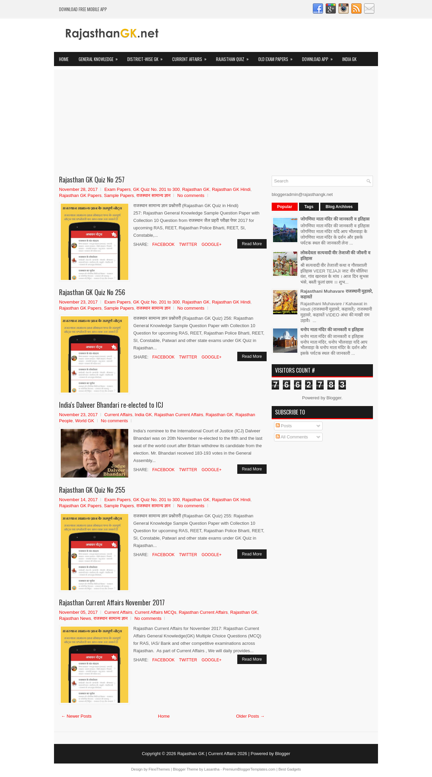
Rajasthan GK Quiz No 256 (92, 292)
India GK (349, 59)
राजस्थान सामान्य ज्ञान (153, 195)
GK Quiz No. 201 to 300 (156, 189)
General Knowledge (100, 57)
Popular (284, 206)
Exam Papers (117, 189)
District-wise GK (147, 57)
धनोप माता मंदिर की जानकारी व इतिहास (331, 329)
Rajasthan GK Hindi (231, 189)
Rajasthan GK (196, 189)
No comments (190, 195)
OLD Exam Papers (277, 57)
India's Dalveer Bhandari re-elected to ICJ (111, 404)
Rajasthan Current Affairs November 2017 (112, 602)
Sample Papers (119, 195)
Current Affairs (191, 57)
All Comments (292, 436)
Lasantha (211, 769)
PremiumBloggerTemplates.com (249, 769)
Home (64, 59)
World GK (84, 420)
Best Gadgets (289, 769)
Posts (284, 425)
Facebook (162, 244)
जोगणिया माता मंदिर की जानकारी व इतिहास (335, 219)
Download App (319, 57)
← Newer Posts (76, 716)
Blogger (333, 397)
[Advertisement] (216, 125)
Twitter (187, 244)
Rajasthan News (75, 618)
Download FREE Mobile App (83, 9)
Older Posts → (250, 716)
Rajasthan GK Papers (80, 195)
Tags (309, 206)
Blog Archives (339, 206)
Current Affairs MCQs (155, 612)
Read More (252, 243)
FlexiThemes (159, 769)
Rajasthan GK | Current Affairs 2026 (212, 753)
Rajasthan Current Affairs (178, 414)
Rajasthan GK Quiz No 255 (92, 489)
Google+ (210, 244)
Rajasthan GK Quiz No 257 (92, 179)
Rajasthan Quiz (234, 57)
